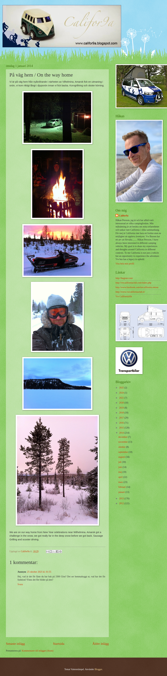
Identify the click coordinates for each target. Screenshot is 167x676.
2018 (121, 412)
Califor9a (123, 215)
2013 (121, 498)
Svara (20, 584)
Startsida (58, 643)
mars (120, 482)
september (123, 452)
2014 (121, 433)
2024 (121, 392)
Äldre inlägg (100, 643)
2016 (121, 423)
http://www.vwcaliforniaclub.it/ (130, 292)
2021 (121, 398)
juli (120, 462)
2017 (121, 417)
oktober (122, 447)
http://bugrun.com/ (124, 278)
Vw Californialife (124, 296)
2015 (121, 427)
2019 (121, 408)
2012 (121, 503)
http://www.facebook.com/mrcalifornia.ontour (137, 287)
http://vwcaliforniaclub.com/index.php (133, 282)
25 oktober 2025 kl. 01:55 (39, 572)
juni (120, 467)
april (120, 477)
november (123, 442)
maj (120, 472)
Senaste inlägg (15, 643)
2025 (121, 387)
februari (122, 487)
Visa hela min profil (125, 263)
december (123, 437)
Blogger (98, 669)
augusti (122, 457)
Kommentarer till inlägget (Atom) (37, 650)
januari (122, 492)
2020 (121, 402)
